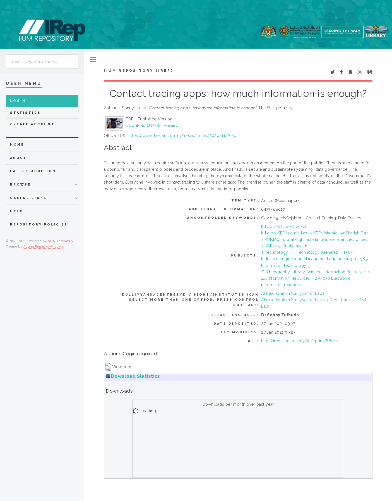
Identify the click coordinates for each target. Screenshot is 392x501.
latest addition (33, 171)
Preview (171, 125)
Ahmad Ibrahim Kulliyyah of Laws (293, 293)
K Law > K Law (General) (284, 226)
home (17, 144)
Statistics (25, 113)
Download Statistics (133, 376)
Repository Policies (39, 224)
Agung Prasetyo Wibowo (43, 246)
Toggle (93, 60)
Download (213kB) (143, 125)
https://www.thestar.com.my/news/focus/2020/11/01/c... (183, 135)
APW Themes (59, 241)
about (18, 158)
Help (16, 211)
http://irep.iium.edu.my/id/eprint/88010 (299, 341)
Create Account (32, 124)
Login (18, 101)
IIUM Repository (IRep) (138, 71)
